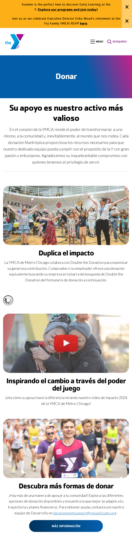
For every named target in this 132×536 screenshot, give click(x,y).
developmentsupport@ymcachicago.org (84, 513)
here (83, 23)
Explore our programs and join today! (68, 9)
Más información (66, 526)
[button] (96, 41)
